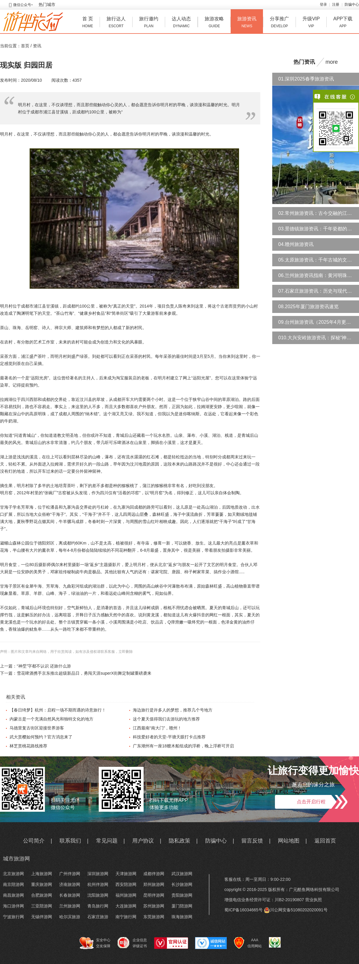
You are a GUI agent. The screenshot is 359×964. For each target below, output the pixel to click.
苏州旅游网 (153, 906)
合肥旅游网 (41, 895)
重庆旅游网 (41, 884)
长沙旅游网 (181, 884)
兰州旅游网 (69, 906)
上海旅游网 (41, 873)
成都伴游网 (153, 873)
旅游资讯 (246, 23)
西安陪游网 (125, 884)
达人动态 (181, 23)
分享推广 (279, 23)
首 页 (87, 23)
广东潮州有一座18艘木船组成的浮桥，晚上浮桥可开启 (183, 745)
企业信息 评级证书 (132, 942)
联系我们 (70, 841)
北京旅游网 (13, 873)
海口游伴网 (13, 906)
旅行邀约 (148, 23)
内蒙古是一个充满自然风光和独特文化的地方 (51, 719)
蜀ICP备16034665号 (243, 909)
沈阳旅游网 (97, 895)
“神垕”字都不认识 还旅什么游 (44, 666)
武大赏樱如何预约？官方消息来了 (41, 737)
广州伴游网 (69, 873)
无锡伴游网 (41, 916)
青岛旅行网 (97, 906)
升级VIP (311, 23)
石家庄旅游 (97, 916)
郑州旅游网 (153, 884)
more (331, 62)
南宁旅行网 (125, 916)
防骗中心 (352, 4)
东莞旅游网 (153, 916)
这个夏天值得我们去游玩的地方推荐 (166, 719)
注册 (335, 4)
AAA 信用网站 (248, 943)
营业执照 (313, 899)
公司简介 (34, 841)
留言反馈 (252, 841)
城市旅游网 (16, 859)
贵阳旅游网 (181, 895)
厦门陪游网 (181, 906)
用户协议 (143, 841)
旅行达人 (116, 23)
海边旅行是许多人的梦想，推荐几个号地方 (172, 710)
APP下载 (342, 23)
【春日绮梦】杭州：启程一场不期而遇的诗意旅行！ (58, 710)
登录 (323, 4)
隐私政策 (179, 841)
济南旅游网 (69, 884)
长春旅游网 (69, 895)
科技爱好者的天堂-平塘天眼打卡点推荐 (169, 737)
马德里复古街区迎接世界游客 (37, 728)
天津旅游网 (125, 873)
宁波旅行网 (13, 916)
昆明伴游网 (153, 895)
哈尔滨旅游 (69, 916)
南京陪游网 (13, 884)
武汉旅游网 (181, 873)
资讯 (37, 45)
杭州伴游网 (97, 884)
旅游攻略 (214, 23)
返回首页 (325, 841)
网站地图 (288, 841)
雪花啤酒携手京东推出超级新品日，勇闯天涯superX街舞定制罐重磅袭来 (84, 673)
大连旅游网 (125, 906)
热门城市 (47, 4)
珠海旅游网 (181, 916)
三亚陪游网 (41, 906)
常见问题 (107, 841)
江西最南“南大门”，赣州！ (157, 728)
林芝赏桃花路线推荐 (28, 745)
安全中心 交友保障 (95, 943)
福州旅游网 (125, 895)
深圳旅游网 (97, 873)
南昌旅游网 (13, 895)
